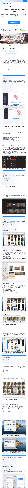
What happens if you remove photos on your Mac (11, 51)
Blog (8, 6)
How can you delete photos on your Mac (10, 53)
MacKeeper (5, 6)
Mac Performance (12, 6)
